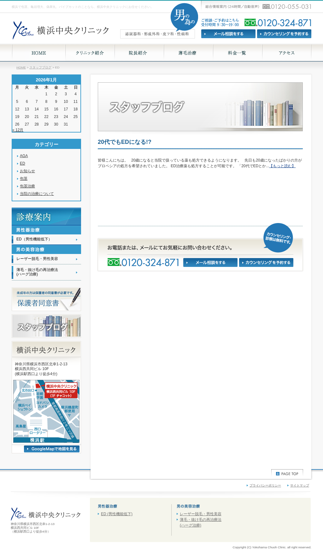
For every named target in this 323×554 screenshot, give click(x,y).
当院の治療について (37, 194)
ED (22, 163)
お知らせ (27, 171)
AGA (24, 156)
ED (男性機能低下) (116, 514)
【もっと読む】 (282, 166)
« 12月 (17, 130)
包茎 (23, 178)
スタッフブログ (40, 67)
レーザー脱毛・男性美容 (37, 258)
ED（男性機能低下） (34, 239)
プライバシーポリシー (265, 485)
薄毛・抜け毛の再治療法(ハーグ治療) (37, 272)
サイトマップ (299, 485)
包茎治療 (27, 186)
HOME (21, 67)
